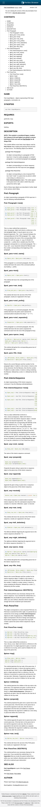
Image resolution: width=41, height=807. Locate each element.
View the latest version (18, 13)
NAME (9, 21)
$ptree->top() (13, 76)
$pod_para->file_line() (16, 46)
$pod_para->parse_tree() (17, 44)
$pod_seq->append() (16, 56)
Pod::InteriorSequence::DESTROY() (20, 70)
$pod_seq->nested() (15, 58)
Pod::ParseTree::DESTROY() (18, 86)
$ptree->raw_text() (15, 84)
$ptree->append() (15, 82)
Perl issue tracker (19, 802)
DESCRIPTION (11, 29)
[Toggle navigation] (3, 2)
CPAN (20, 7)
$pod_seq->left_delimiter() (17, 62)
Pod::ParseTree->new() (16, 74)
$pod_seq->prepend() (16, 54)
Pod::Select (17, 773)
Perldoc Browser (29, 2)
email (14, 796)
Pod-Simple (26, 139)
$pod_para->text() (15, 36)
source (16, 7)
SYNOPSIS (10, 23)
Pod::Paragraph (11, 31)
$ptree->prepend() (15, 80)
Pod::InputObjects (9, 7)
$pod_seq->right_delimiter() (18, 64)
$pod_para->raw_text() (16, 38)
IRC (32, 802)
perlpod (33, 159)
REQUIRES (10, 25)
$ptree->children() (15, 78)
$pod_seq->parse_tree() (17, 66)
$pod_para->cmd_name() (17, 35)
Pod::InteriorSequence (13, 48)
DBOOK (24, 794)
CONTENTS (9, 17)
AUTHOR (9, 90)
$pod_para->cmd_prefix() (17, 40)
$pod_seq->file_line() (16, 68)
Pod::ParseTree (11, 72)
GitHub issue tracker (6, 796)
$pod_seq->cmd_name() (17, 52)
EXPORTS (10, 27)
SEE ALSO (10, 88)
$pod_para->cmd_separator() (18, 42)
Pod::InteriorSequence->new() (18, 50)
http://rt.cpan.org (23, 782)
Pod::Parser (26, 768)
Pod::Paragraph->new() (16, 33)
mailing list (27, 802)
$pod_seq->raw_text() (16, 60)
